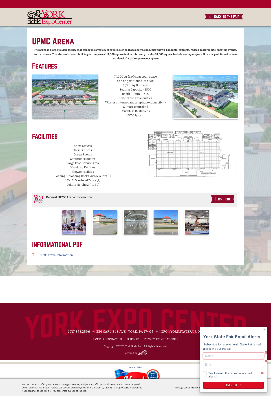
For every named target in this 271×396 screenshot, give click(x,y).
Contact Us (114, 339)
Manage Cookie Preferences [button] (189, 387)
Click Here (223, 199)
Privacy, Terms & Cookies (161, 339)
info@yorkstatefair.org (181, 332)
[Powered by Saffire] (143, 353)
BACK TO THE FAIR (223, 17)
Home (97, 339)
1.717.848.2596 (79, 332)
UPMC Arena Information (56, 255)
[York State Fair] (49, 17)
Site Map (133, 339)
